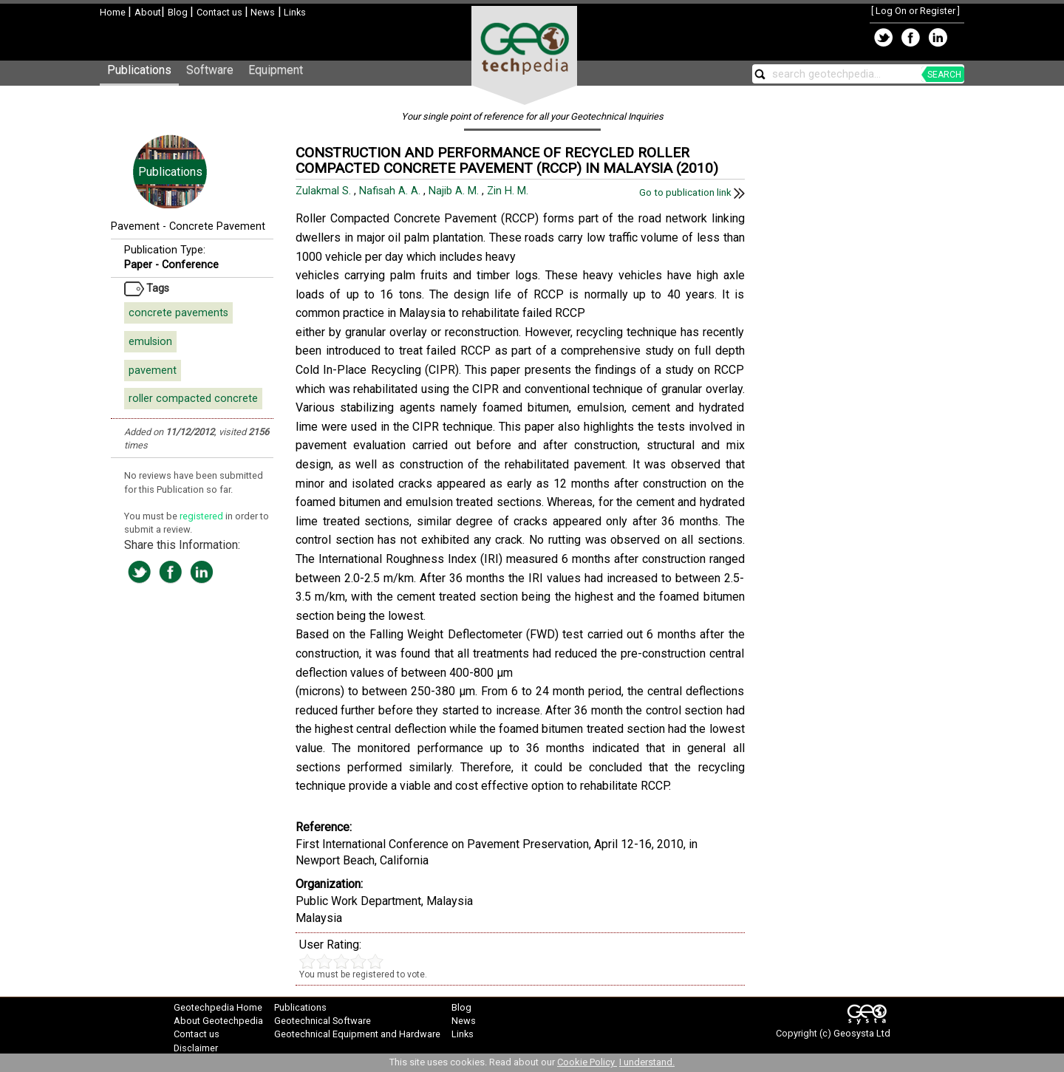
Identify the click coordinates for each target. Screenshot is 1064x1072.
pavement (153, 370)
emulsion (150, 341)
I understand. (647, 1062)
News (261, 12)
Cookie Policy (587, 1062)
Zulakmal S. (325, 191)
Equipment (275, 70)
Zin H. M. (509, 191)
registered (202, 516)
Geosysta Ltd (861, 1033)
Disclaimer (196, 1048)
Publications (139, 70)
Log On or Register (915, 10)
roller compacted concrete (193, 398)
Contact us (221, 12)
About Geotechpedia (218, 1020)
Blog (179, 12)
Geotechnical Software (322, 1020)
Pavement (135, 226)
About (147, 12)
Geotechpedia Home (218, 1007)
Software (209, 70)
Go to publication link (692, 192)
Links (294, 12)
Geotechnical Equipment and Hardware (357, 1033)
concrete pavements (178, 313)
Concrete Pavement (217, 226)
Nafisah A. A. (391, 191)
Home (114, 12)
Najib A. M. (455, 191)
